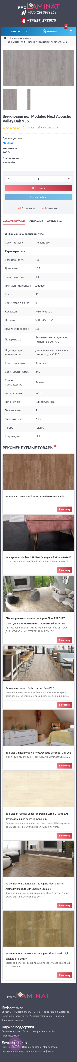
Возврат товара (31, 1031)
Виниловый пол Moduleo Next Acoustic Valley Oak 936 (37, 41)
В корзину (38, 188)
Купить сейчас (38, 197)
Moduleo (8, 142)
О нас (36, 1011)
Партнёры (60, 1015)
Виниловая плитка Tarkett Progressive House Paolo (34, 496)
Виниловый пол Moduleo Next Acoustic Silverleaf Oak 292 (38, 752)
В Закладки (50, 208)
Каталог (19, 31)
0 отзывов (28, 127)
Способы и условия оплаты (16, 1011)
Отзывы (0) (54, 221)
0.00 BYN (54, 30)
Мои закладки (50, 1046)
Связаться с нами (11, 1031)
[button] (72, 31)
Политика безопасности (15, 1015)
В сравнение (26, 208)
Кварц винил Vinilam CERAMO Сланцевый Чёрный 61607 (38, 557)
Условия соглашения (41, 1015)
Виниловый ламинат (21, 38)
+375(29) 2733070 (41, 20)
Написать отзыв (48, 127)
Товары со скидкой (12, 1020)
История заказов (31, 1046)
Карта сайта (48, 1031)
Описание (36, 221)
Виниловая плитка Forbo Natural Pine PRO (29, 688)
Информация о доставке (55, 1011)
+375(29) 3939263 (41, 12)
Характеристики (14, 221)
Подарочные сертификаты (39, 1051)
